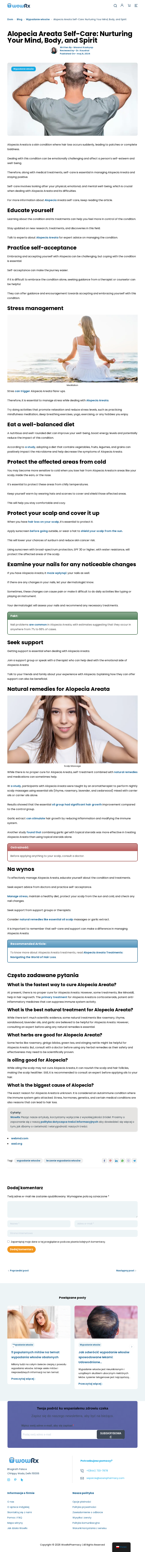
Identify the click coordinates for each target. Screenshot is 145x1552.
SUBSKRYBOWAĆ (110, 1435)
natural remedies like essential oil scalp (46, 919)
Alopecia (51, 200)
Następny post (125, 1270)
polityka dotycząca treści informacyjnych (69, 1122)
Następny (132, 1347)
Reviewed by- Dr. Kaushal (74, 50)
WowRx (15, 1117)
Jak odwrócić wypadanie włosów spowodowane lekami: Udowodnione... (103, 1357)
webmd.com (19, 1138)
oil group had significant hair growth (77, 804)
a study (30, 447)
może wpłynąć (57, 573)
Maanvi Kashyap (83, 47)
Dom (10, 19)
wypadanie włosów (28, 1160)
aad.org (16, 1144)
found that (34, 832)
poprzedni (13, 1347)
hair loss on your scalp (43, 522)
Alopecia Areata (47, 237)
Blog (19, 19)
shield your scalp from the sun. (102, 531)
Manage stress (17, 896)
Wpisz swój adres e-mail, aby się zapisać (47, 1425)
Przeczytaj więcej (23, 1379)
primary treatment (54, 997)
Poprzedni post (19, 1270)
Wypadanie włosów (38, 19)
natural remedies (126, 772)
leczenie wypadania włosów (63, 1160)
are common (38, 625)
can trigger (22, 391)
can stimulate (35, 818)
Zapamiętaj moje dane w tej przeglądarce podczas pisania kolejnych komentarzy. (58, 1241)
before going (39, 531)
